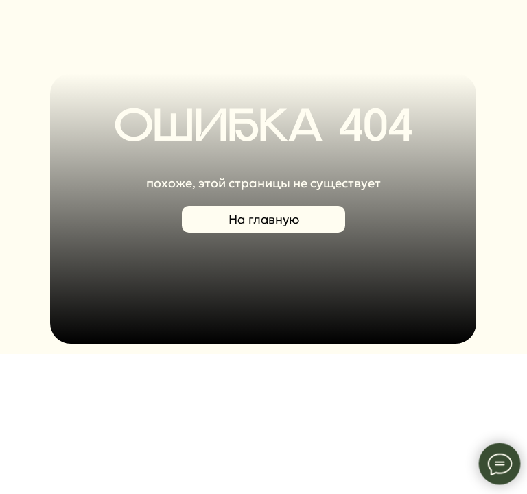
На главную (264, 219)
